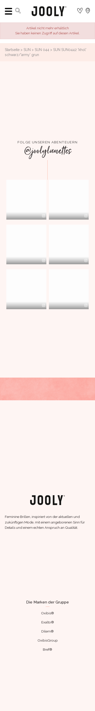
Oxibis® (47, 611)
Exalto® (47, 620)
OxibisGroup (47, 638)
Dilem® (47, 629)
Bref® (47, 647)
